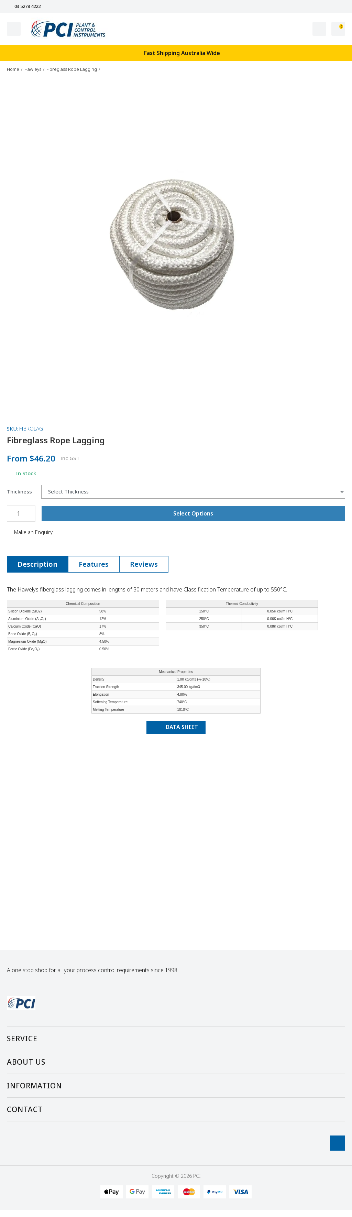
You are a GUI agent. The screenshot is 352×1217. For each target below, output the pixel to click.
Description (37, 564)
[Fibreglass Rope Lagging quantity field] (21, 514)
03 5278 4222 (24, 6)
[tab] (37, 564)
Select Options (193, 513)
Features (94, 564)
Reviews (144, 564)
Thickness (19, 491)
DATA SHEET (176, 727)
